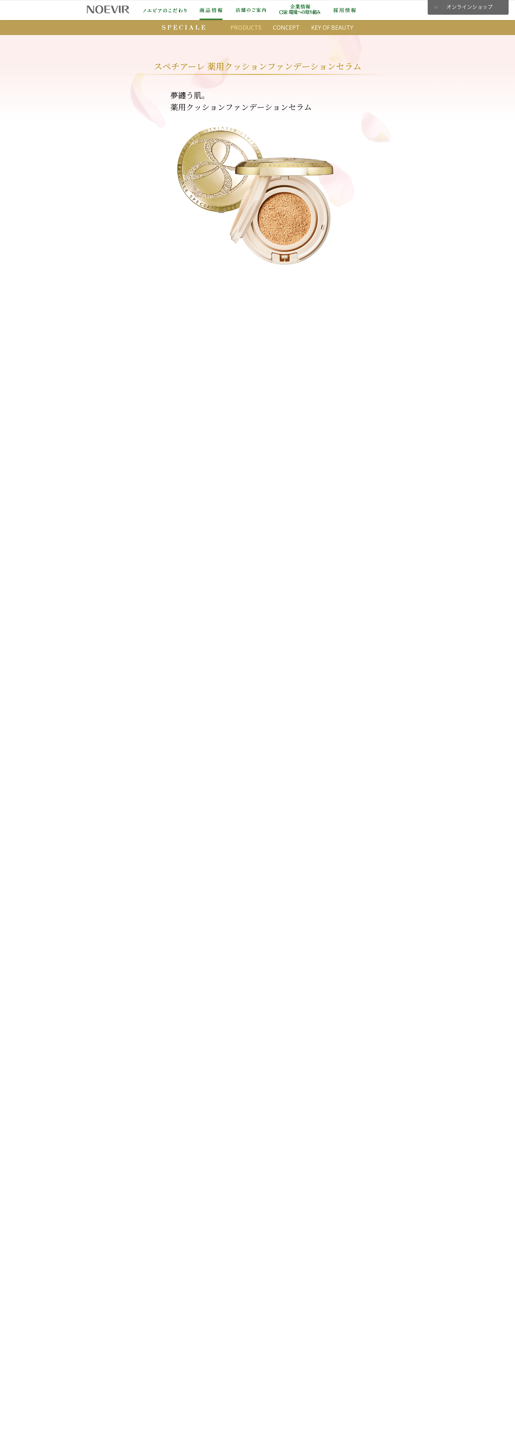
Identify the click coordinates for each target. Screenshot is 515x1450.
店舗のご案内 (251, 10)
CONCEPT (286, 27)
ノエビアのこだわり (165, 10)
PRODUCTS (245, 27)
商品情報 (211, 10)
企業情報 (299, 9)
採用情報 (344, 10)
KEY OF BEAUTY (332, 27)
